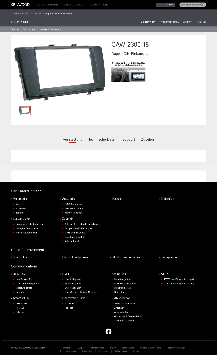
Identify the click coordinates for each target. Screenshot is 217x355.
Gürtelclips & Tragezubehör (128, 313)
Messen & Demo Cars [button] (50, 26)
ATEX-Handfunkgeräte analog (179, 281)
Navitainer (21, 205)
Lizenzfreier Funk (73, 295)
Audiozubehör (121, 309)
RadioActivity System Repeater (81, 289)
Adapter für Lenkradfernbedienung (82, 221)
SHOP (113, 345)
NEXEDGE (20, 271)
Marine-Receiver (73, 210)
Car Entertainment (47, 5)
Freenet (69, 305)
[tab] (72, 139)
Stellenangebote (68, 348)
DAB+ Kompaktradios (126, 255)
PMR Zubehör (121, 295)
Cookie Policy (139, 348)
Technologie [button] (29, 26)
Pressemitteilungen (176, 345)
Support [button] (15, 26)
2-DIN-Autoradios (74, 205)
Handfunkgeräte (24, 276)
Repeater (20, 289)
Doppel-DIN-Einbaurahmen (79, 225)
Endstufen (167, 196)
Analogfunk (119, 271)
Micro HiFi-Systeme (75, 255)
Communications (99, 5)
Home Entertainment (74, 5)
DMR (65, 271)
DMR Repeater (73, 285)
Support (187, 19)
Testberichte (128, 345)
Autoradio (68, 196)
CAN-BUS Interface (75, 230)
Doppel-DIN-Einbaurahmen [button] (58, 12)
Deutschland (165, 4)
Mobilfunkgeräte (24, 285)
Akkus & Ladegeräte (125, 301)
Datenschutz (121, 348)
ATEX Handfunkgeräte (27, 281)
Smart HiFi (20, 255)
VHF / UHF (21, 301)
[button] (60, 69)
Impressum (103, 348)
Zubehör (37, 12)
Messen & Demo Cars (150, 345)
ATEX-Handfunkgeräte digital (179, 276)
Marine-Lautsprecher (26, 230)
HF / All (20, 305)
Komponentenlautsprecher (29, 221)
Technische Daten (169, 19)
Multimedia (20, 196)
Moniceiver (21, 201)
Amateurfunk (21, 295)
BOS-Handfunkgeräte (125, 281)
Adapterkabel (72, 238)
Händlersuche (97, 345)
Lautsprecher (21, 216)
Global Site (87, 348)
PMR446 (69, 301)
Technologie (66, 345)
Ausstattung (147, 19)
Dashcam (117, 196)
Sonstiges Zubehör (75, 234)
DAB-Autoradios (73, 201)
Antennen (119, 305)
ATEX (164, 271)
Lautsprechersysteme (27, 225)
